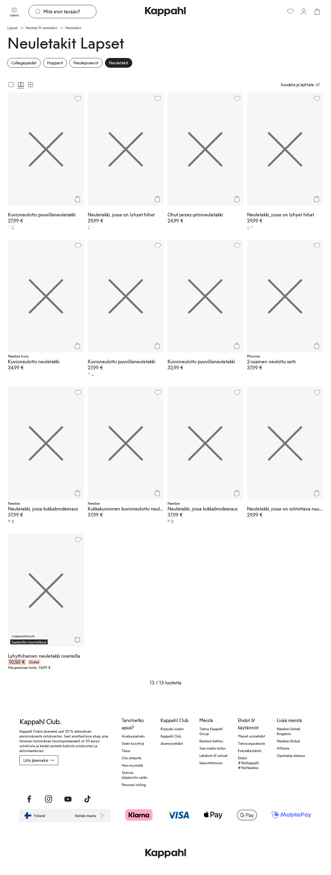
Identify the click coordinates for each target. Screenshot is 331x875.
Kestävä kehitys (211, 741)
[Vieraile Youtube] (68, 799)
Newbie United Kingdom (288, 731)
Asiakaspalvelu (133, 736)
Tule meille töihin (212, 748)
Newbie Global (288, 741)
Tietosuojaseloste (251, 743)
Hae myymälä (132, 765)
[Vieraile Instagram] (48, 799)
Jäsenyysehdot (171, 743)
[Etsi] (69, 11)
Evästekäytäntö (250, 750)
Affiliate (283, 748)
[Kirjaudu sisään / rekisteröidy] (303, 11)
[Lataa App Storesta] (23, 778)
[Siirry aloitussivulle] (165, 11)
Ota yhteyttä (131, 758)
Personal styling (134, 784)
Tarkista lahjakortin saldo (134, 774)
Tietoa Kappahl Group (211, 731)
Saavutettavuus (211, 763)
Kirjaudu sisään (172, 729)
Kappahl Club (170, 736)
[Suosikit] (290, 11)
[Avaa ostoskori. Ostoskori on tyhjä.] (317, 11)
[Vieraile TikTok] (87, 799)
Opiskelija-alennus (291, 755)
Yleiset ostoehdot (251, 736)
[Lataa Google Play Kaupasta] (34, 778)
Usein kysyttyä (133, 743)
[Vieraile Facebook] (29, 799)
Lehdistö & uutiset (213, 755)
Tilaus (126, 750)
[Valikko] (14, 11)
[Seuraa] (77, 640)
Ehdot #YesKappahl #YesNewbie (248, 763)
